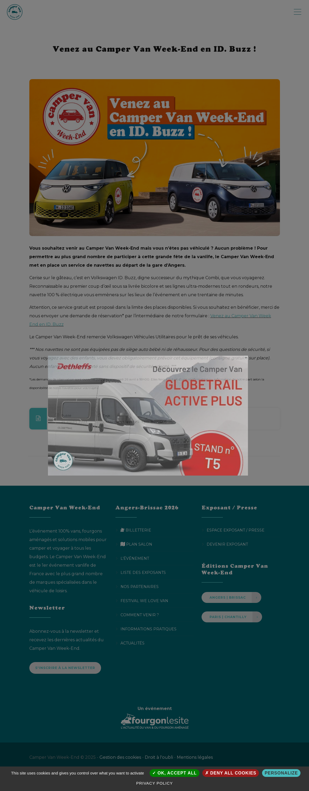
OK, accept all (174, 773)
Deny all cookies (230, 773)
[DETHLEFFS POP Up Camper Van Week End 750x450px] (148, 415)
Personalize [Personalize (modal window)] (281, 773)
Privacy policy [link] (154, 783)
